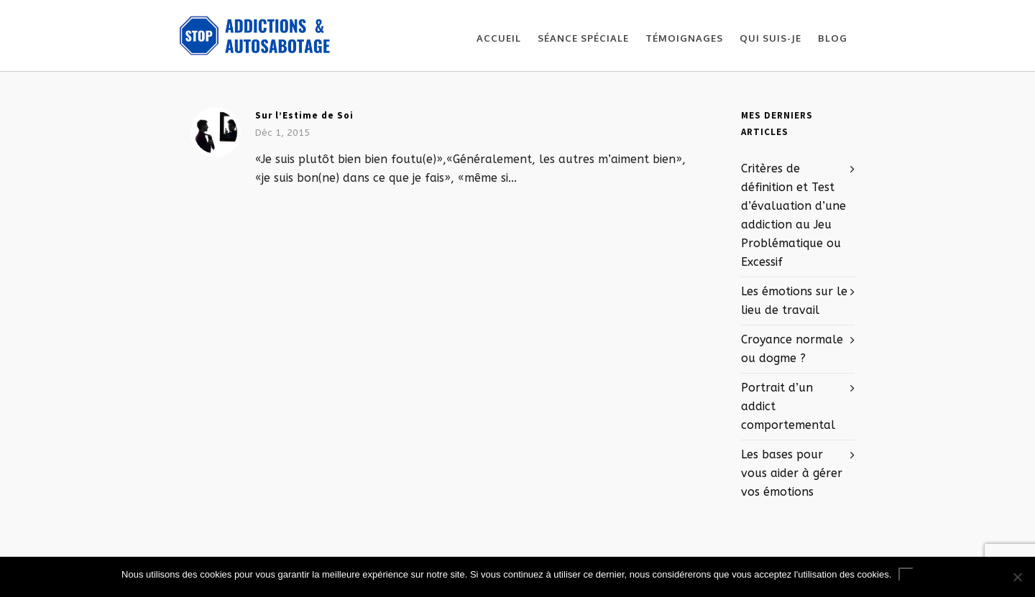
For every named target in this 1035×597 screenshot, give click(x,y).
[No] (1017, 577)
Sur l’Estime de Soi (304, 115)
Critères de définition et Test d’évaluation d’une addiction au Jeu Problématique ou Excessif (793, 215)
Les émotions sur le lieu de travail (794, 300)
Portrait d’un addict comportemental (788, 406)
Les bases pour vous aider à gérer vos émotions (791, 473)
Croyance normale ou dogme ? (792, 349)
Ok (906, 574)
